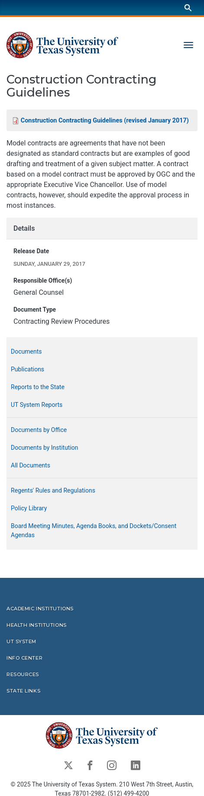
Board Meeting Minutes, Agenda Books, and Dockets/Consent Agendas (93, 531)
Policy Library (29, 508)
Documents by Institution (44, 448)
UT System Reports (36, 405)
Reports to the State (38, 387)
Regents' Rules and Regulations (53, 490)
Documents (26, 351)
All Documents (30, 465)
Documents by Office (39, 430)
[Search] (188, 7)
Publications (27, 369)
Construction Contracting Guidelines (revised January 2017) (105, 120)
